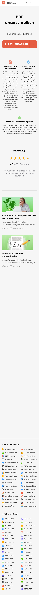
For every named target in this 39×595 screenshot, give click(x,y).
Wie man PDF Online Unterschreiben (12, 255)
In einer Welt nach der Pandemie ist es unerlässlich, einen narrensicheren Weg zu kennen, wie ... (18, 261)
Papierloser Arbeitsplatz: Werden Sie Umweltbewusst (19, 217)
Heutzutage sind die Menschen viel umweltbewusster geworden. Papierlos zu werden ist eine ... (18, 223)
